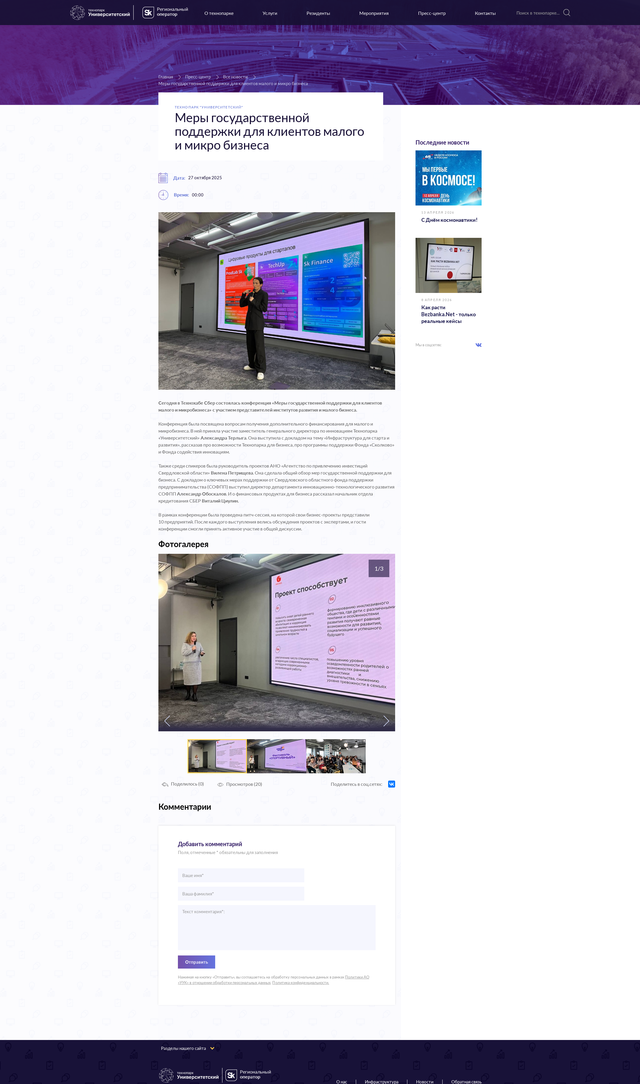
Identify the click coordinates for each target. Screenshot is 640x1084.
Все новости (235, 76)
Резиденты (318, 13)
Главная (165, 76)
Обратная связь (466, 1063)
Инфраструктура (381, 1063)
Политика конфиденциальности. (300, 964)
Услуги (270, 13)
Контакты (485, 13)
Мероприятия (374, 13)
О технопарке (219, 13)
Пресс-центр (432, 13)
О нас (341, 1063)
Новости (425, 1063)
